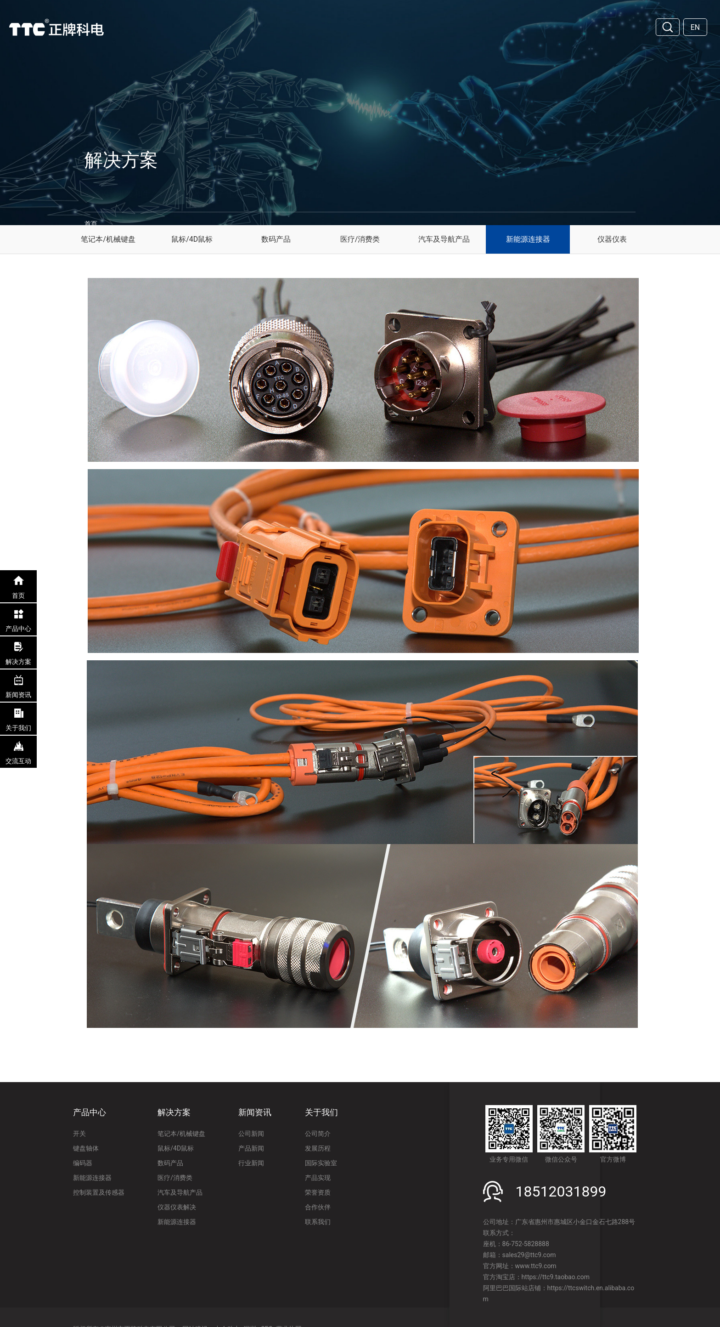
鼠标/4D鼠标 (192, 239)
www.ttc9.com (536, 1266)
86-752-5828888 (525, 1244)
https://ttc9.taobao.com (556, 1277)
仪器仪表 (612, 239)
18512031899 (561, 1191)
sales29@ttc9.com (529, 1255)
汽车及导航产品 (444, 239)
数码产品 (276, 239)
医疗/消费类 (360, 239)
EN (695, 27)
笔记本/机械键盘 (108, 239)
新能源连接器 (528, 239)
